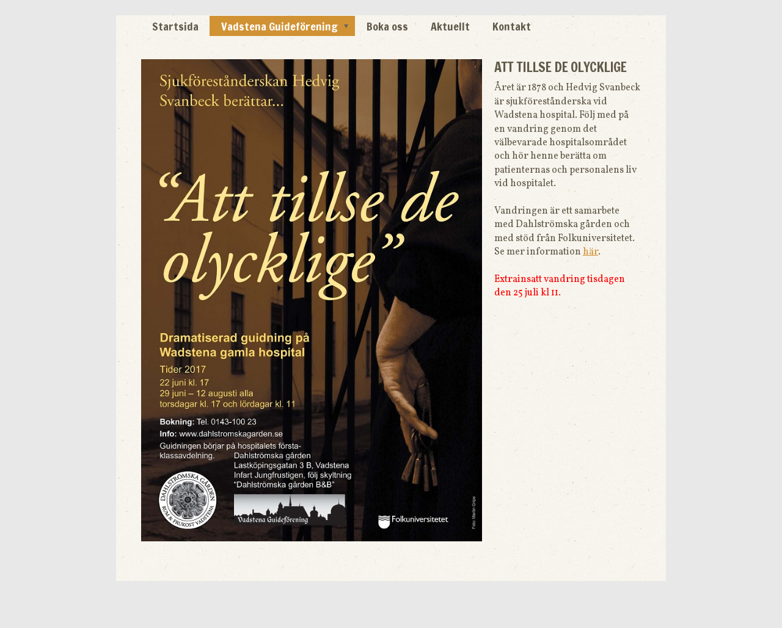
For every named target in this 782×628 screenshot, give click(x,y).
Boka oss (387, 26)
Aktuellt (450, 26)
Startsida (175, 26)
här (590, 252)
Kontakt (511, 26)
